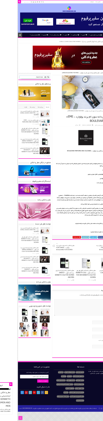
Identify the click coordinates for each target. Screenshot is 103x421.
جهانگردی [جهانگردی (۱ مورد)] (46, 376)
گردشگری (58, 35)
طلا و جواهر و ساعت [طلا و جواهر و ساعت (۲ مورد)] (61, 384)
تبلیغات (74, 2)
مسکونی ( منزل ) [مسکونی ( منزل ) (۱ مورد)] (52, 388)
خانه (98, 35)
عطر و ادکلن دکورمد (70, 223)
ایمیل (98, 326)
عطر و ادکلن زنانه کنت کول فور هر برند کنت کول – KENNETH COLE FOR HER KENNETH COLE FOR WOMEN (68, 274)
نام (99, 319)
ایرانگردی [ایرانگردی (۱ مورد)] (43, 372)
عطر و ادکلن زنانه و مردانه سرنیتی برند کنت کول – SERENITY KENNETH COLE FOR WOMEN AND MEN (12, 270)
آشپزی (67, 35)
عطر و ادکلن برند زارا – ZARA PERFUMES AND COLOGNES (13, 121)
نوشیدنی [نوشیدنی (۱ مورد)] (48, 392)
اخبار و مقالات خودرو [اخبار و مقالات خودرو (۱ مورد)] (52, 372)
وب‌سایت (98, 333)
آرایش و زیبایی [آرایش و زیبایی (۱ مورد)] (62, 372)
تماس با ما (80, 2)
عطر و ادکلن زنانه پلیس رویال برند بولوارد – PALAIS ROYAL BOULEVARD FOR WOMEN (87, 247)
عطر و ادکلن (88, 2)
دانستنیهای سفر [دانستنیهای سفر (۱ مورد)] (53, 380)
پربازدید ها (23, 107)
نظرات (8, 107)
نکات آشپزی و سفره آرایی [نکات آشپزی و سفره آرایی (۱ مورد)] (59, 396)
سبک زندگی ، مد (39, 35)
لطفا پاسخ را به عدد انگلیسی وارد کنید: (90, 340)
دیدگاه (98, 298)
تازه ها (30, 107)
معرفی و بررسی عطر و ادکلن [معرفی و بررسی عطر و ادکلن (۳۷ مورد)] (59, 392)
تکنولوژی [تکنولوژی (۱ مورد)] (52, 376)
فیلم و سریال (18, 35)
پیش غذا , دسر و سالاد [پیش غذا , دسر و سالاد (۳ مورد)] (46, 396)
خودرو (28, 35)
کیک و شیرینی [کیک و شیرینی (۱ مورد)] (63, 400)
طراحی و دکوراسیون (78, 35)
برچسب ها (15, 107)
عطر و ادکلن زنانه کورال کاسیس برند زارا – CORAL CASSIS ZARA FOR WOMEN (64, 41)
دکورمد (82, 232)
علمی (49, 35)
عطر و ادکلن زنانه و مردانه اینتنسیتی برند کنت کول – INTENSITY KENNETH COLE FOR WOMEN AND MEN (12, 151)
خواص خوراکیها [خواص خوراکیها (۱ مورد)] (62, 380)
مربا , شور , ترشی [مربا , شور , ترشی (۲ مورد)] (62, 388)
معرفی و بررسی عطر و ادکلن (90, 73)
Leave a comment (69, 125)
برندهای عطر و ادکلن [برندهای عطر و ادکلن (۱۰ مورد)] (61, 376)
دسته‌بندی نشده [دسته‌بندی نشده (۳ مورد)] (43, 380)
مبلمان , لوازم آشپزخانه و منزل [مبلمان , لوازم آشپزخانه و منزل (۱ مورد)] (47, 384)
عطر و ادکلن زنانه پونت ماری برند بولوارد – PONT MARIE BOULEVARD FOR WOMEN (49, 247)
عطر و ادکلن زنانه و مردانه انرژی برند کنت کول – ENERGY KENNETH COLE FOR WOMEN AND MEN (47, 274)
